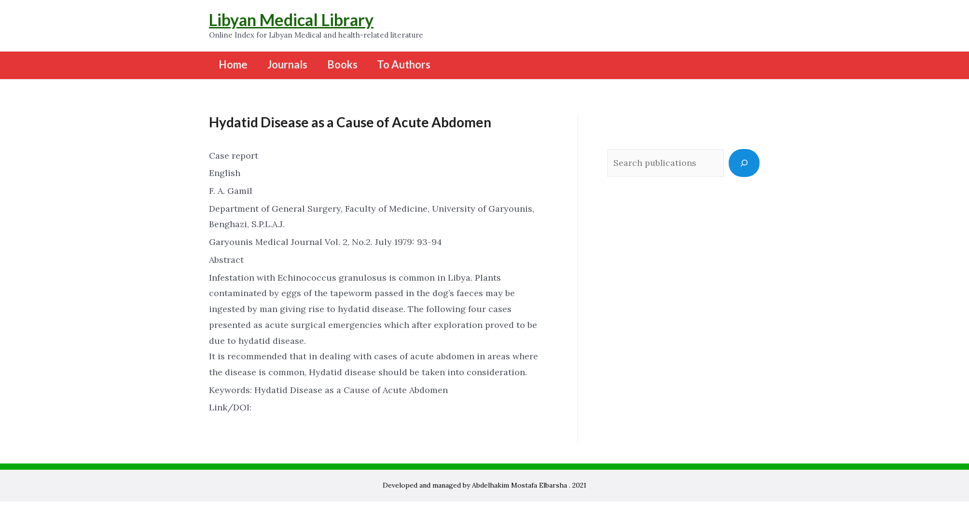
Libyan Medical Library (291, 19)
